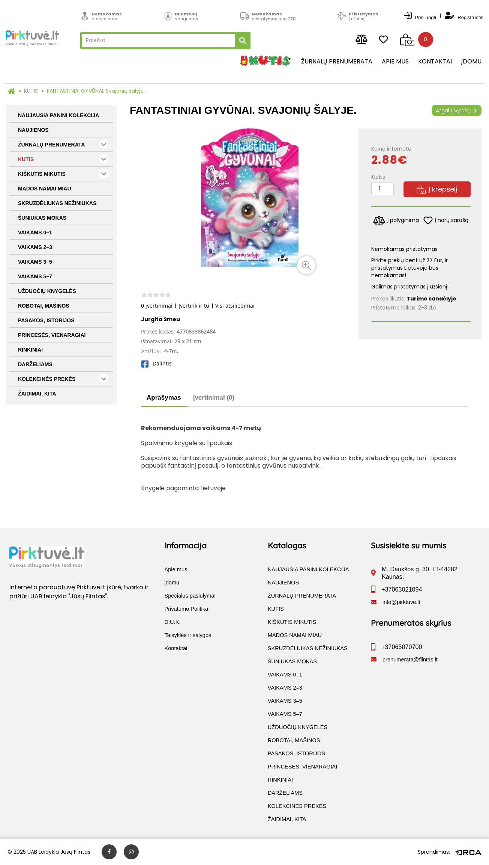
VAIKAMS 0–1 (35, 232)
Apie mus (395, 61)
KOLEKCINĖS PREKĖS (63, 378)
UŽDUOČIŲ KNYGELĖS (47, 291)
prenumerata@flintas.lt (410, 660)
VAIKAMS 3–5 (35, 262)
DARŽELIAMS (35, 364)
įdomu (471, 61)
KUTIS (31, 91)
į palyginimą (396, 220)
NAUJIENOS (33, 130)
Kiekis (378, 177)
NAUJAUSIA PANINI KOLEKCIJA (58, 115)
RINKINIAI (30, 350)
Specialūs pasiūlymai (190, 596)
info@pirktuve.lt (401, 602)
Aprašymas (164, 397)
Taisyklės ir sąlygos (188, 635)
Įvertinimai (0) (214, 397)
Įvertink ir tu (193, 305)
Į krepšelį (437, 189)
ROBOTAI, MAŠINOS (43, 306)
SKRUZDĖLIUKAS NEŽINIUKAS (57, 203)
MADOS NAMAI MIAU (44, 189)
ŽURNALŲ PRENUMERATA (63, 144)
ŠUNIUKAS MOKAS (42, 218)
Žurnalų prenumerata (336, 61)
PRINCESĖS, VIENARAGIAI (52, 335)
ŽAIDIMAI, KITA (37, 394)
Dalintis (156, 363)
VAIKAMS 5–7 (35, 276)
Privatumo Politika (186, 609)
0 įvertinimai (156, 305)
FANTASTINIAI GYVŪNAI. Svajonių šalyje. (96, 91)
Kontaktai (435, 61)
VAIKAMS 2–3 (35, 247)
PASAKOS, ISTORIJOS (46, 320)
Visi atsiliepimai (235, 305)
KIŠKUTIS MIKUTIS (63, 173)
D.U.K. (173, 622)
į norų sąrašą (445, 220)
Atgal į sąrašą (456, 110)
